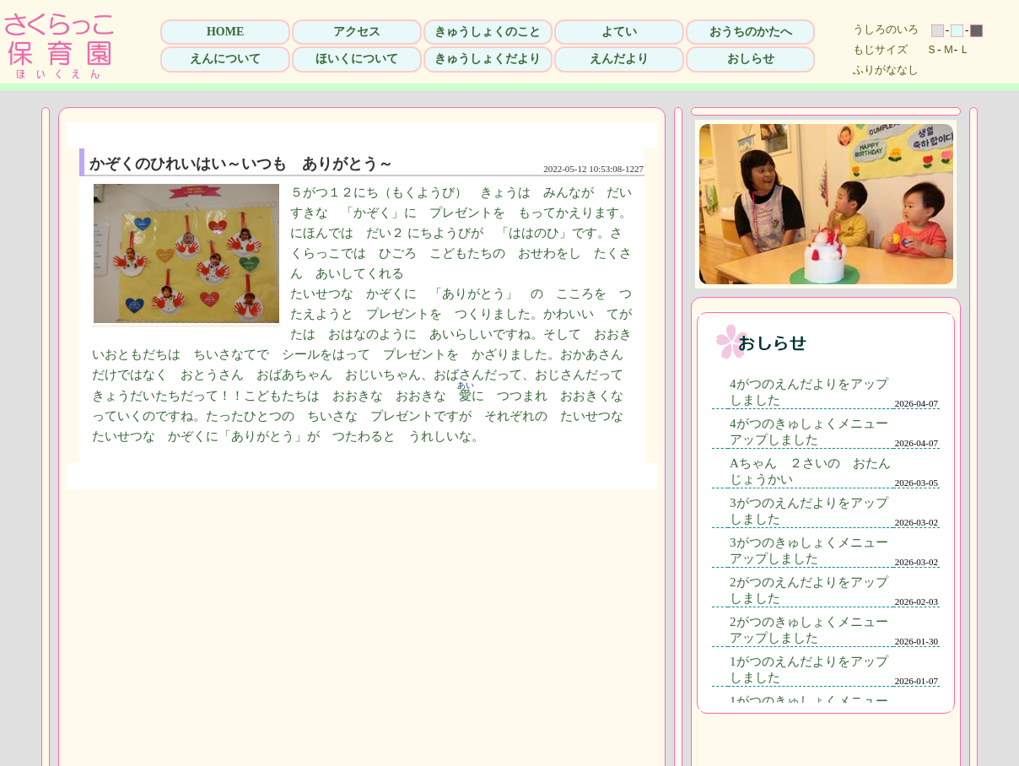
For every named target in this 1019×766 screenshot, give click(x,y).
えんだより (619, 58)
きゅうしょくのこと (487, 31)
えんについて (225, 58)
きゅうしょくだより (487, 58)
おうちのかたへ (750, 31)
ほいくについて (356, 58)
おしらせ (750, 58)
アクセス (356, 31)
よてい (619, 31)
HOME (225, 31)
